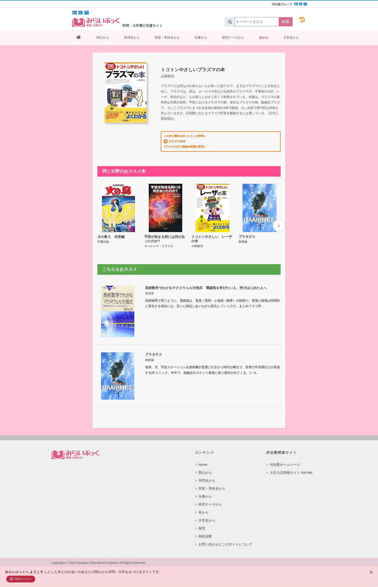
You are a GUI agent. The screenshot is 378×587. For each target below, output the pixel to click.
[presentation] (279, 226)
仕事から (201, 37)
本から (263, 37)
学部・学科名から (167, 37)
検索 (286, 22)
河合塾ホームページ (285, 464)
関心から (102, 37)
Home (202, 464)
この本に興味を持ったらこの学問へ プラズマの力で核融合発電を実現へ (185, 141)
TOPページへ (21, 578)
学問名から (132, 37)
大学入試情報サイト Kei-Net (291, 472)
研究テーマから (233, 37)
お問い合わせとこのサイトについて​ (225, 544)
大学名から (291, 37)
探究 (201, 528)
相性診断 (205, 536)
